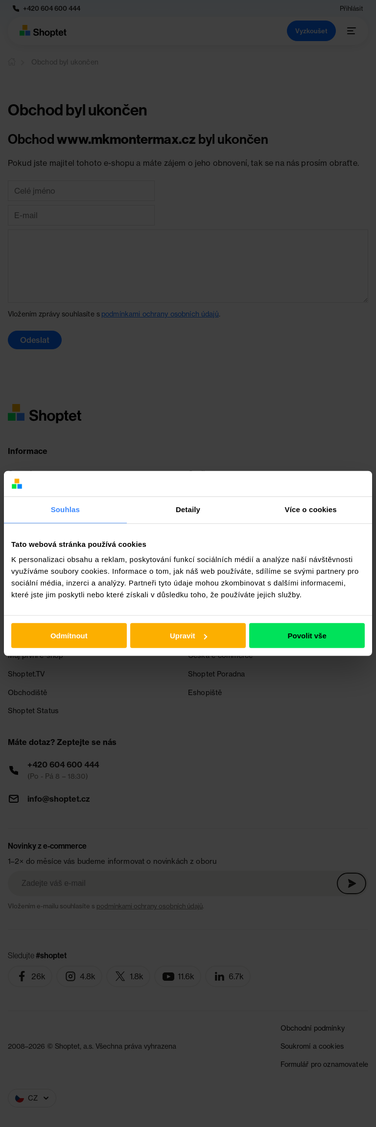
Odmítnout (69, 635)
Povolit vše (307, 635)
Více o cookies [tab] (311, 509)
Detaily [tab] (188, 509)
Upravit (188, 635)
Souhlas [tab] (65, 509)
